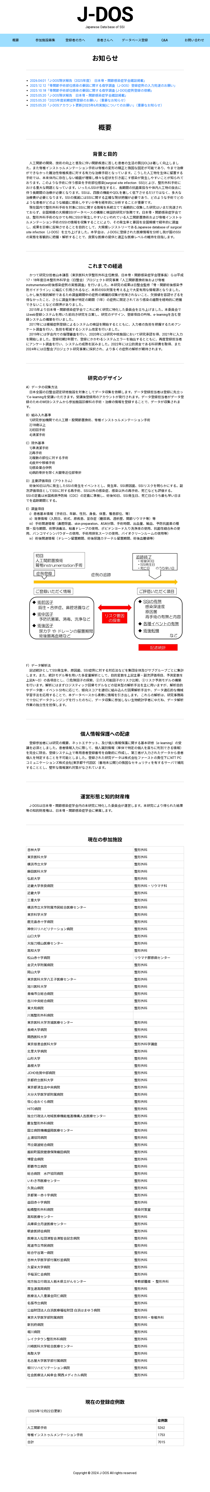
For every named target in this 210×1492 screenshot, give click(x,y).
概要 (15, 40)
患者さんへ (105, 40)
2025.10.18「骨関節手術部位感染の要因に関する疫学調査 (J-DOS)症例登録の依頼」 (92, 91)
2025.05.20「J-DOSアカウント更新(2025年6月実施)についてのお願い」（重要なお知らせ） (97, 105)
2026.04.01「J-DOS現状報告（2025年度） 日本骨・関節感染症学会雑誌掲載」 (88, 81)
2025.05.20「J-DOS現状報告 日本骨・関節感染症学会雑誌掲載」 (79, 95)
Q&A (164, 40)
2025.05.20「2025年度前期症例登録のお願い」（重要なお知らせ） (78, 100)
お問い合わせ (194, 40)
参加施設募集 (45, 40)
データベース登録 (135, 40)
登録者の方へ (75, 40)
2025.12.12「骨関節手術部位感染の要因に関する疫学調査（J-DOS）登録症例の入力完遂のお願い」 (103, 86)
